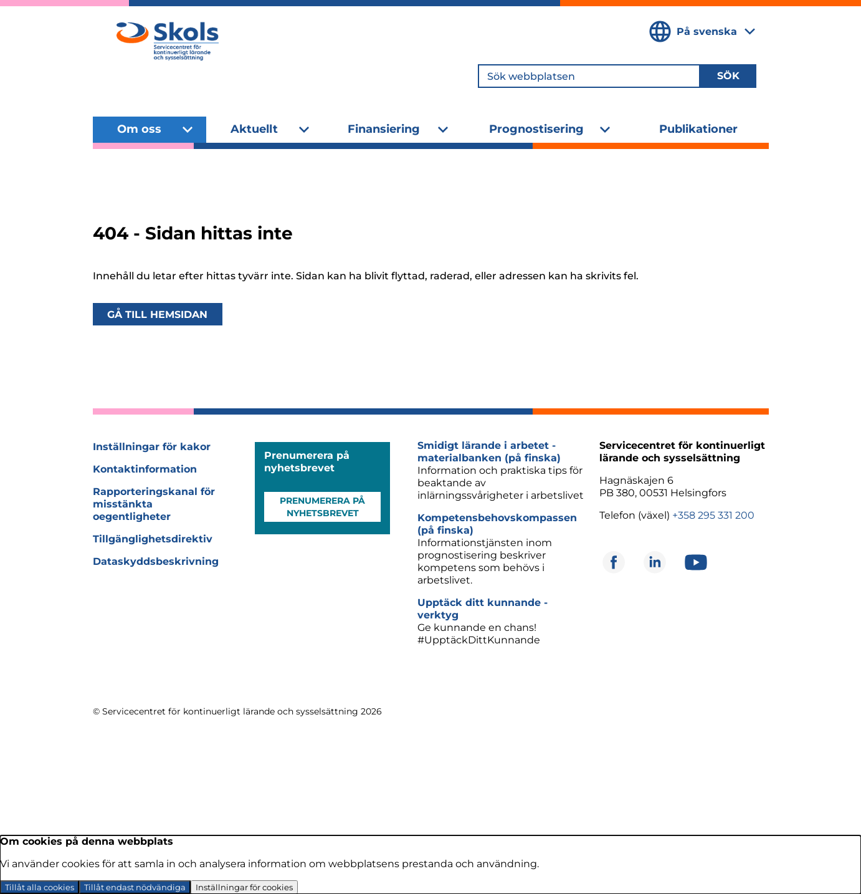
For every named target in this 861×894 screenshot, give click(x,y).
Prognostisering (536, 129)
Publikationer (698, 129)
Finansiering (384, 129)
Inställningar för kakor (152, 447)
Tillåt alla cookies (39, 887)
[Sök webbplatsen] (589, 76)
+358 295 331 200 (713, 515)
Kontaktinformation (145, 469)
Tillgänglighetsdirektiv (152, 539)
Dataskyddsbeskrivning (156, 561)
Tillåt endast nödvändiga (135, 887)
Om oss (139, 129)
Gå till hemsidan (157, 314)
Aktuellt (254, 129)
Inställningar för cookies (244, 887)
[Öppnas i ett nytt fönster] (613, 562)
